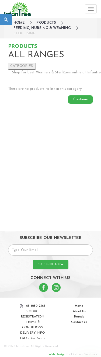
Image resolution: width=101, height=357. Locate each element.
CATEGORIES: (22, 66)
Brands (79, 316)
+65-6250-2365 (32, 306)
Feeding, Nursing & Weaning (42, 28)
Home (79, 306)
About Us (79, 311)
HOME (19, 22)
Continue (80, 99)
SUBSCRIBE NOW (51, 264)
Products (46, 22)
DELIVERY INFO (32, 332)
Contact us (79, 322)
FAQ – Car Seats (32, 338)
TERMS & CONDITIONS (32, 324)
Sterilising (24, 33)
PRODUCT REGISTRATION (32, 314)
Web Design (56, 354)
